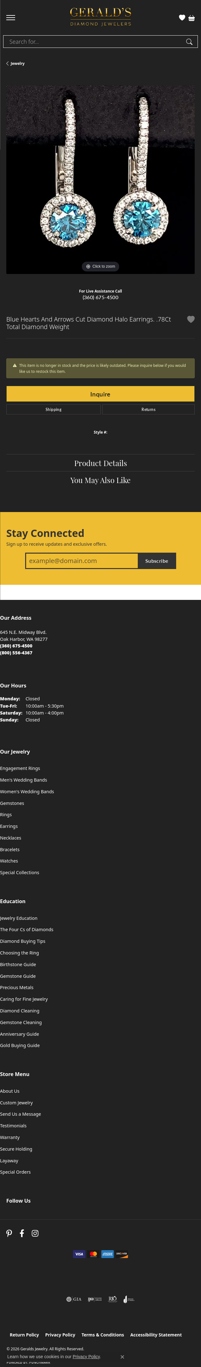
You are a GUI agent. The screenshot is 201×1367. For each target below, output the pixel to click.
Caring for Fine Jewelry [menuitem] (24, 999)
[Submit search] (190, 42)
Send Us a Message (20, 1114)
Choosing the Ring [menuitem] (19, 953)
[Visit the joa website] (129, 1299)
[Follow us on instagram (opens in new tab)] (35, 1234)
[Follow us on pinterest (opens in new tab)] (9, 1234)
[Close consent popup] (122, 1357)
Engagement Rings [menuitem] (20, 768)
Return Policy (24, 1335)
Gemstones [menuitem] (12, 803)
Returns (148, 409)
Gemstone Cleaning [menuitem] (21, 1022)
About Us (10, 1091)
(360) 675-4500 (101, 297)
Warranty (10, 1137)
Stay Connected (45, 533)
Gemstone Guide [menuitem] (18, 976)
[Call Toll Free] (16, 653)
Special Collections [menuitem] (19, 872)
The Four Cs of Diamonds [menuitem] (26, 929)
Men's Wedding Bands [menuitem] (23, 780)
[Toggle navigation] (10, 17)
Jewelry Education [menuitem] (18, 918)
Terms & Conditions (102, 1335)
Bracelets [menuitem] (10, 849)
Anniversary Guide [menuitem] (19, 1034)
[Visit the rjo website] (112, 1299)
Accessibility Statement (156, 1335)
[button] (182, 17)
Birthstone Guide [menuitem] (18, 964)
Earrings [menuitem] (9, 826)
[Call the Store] (16, 646)
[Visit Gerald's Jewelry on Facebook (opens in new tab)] (22, 1234)
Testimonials (13, 1126)
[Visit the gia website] (73, 1299)
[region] (100, 179)
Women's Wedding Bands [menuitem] (27, 792)
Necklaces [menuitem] (10, 838)
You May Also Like (100, 479)
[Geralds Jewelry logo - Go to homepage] (100, 18)
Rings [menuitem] (6, 814)
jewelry (18, 63)
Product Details (100, 462)
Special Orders (15, 1172)
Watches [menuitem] (9, 861)
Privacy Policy (60, 1335)
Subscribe (157, 560)
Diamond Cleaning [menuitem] (19, 1011)
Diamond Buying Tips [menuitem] (22, 941)
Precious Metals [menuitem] (16, 987)
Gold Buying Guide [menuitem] (20, 1045)
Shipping (53, 409)
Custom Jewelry (16, 1103)
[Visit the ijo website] (95, 1299)
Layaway (9, 1161)
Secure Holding (16, 1149)
